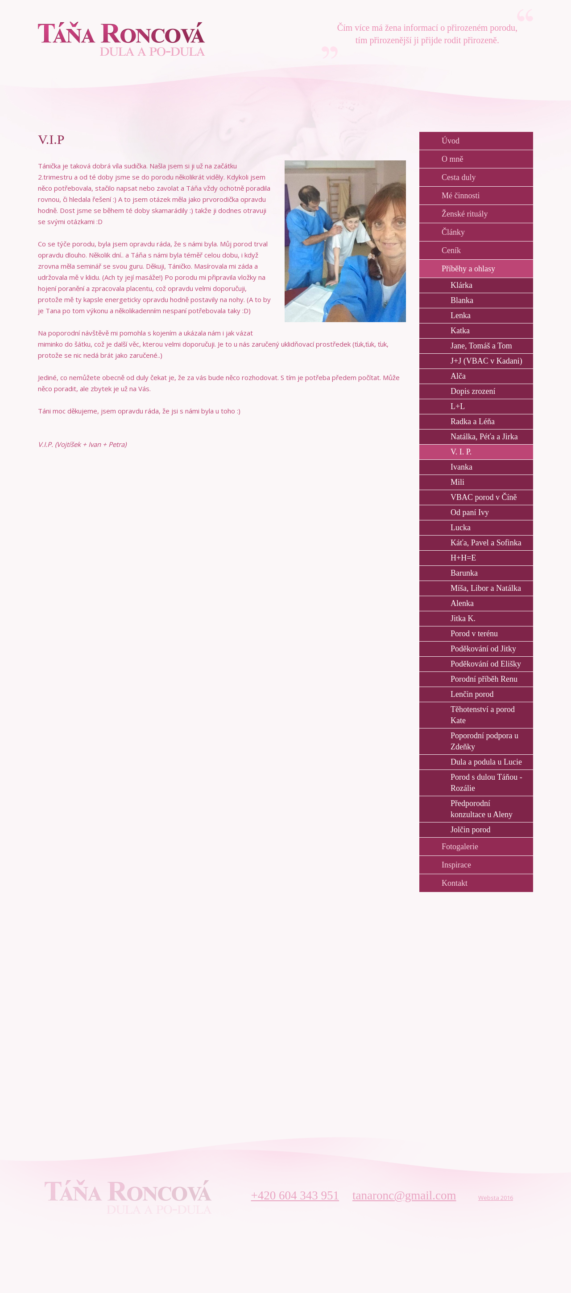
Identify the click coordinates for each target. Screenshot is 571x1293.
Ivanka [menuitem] (461, 466)
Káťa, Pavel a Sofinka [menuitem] (486, 542)
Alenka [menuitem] (462, 603)
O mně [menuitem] (452, 159)
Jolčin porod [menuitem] (471, 829)
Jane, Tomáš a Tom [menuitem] (481, 345)
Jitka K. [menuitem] (463, 618)
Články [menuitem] (453, 232)
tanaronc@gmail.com (404, 1195)
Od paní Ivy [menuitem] (470, 512)
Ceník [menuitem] (451, 250)
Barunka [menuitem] (464, 573)
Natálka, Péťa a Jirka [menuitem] (484, 436)
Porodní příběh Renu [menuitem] (484, 679)
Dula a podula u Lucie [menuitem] (486, 761)
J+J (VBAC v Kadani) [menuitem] (486, 360)
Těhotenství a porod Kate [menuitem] (483, 715)
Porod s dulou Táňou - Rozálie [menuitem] (486, 783)
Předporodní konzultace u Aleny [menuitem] (482, 809)
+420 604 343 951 (295, 1195)
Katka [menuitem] (460, 330)
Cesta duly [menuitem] (459, 177)
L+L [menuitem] (458, 406)
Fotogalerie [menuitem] (460, 846)
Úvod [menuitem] (450, 140)
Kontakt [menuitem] (455, 883)
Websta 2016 (495, 1198)
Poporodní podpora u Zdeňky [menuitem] (484, 741)
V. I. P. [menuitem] (461, 451)
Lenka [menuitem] (461, 315)
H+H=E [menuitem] (463, 557)
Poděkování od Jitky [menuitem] (483, 648)
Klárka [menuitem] (461, 285)
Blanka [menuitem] (462, 300)
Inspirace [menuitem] (456, 864)
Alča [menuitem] (458, 376)
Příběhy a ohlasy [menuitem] (468, 268)
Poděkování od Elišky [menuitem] (486, 663)
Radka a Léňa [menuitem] (473, 421)
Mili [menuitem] (457, 482)
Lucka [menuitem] (461, 527)
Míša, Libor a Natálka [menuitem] (486, 588)
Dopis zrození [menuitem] (473, 391)
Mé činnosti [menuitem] (461, 195)
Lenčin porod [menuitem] (472, 694)
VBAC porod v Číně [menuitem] (484, 497)
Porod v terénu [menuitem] (474, 633)
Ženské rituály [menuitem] (465, 213)
